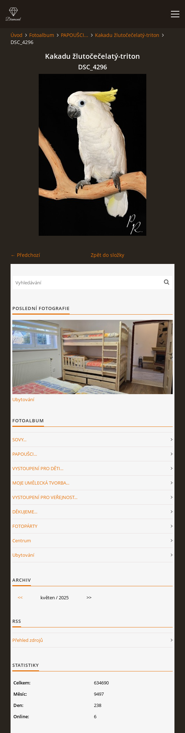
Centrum (21, 540)
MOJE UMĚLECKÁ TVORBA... (40, 483)
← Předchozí (25, 255)
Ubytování (23, 399)
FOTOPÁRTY (24, 526)
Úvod (17, 35)
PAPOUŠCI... (74, 35)
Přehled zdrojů (27, 640)
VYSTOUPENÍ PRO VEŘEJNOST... (44, 497)
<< (20, 597)
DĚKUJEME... (24, 511)
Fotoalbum (41, 35)
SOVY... (19, 439)
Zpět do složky (107, 255)
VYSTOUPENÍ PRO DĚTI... (37, 468)
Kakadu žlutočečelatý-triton (127, 35)
